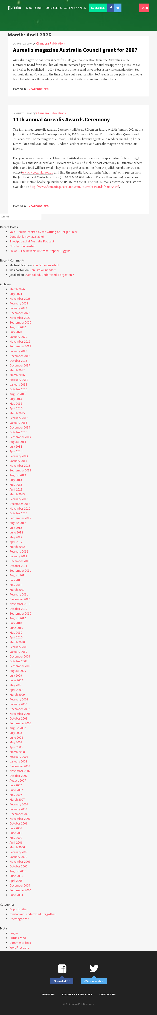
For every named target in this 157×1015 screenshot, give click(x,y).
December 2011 (20, 561)
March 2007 (17, 799)
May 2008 (16, 742)
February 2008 (19, 757)
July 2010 (16, 623)
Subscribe (98, 8)
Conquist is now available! (27, 236)
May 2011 (16, 585)
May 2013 (16, 485)
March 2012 (17, 547)
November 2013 (20, 466)
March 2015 (17, 413)
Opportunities (19, 909)
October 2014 (18, 432)
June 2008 (16, 737)
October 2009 (18, 661)
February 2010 (19, 647)
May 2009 (16, 685)
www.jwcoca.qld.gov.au (37, 172)
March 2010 (17, 642)
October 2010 (18, 609)
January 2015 (18, 423)
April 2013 (16, 489)
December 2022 (20, 313)
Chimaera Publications (51, 43)
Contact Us (107, 994)
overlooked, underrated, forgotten (33, 914)
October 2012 (18, 513)
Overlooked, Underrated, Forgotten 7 (49, 275)
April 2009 (16, 690)
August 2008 (18, 728)
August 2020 (18, 327)
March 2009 (17, 695)
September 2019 (20, 346)
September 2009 (20, 666)
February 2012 (19, 551)
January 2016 (18, 384)
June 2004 (16, 895)
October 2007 (18, 776)
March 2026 (17, 289)
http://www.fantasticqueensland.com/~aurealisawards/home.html (74, 187)
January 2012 (18, 556)
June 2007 (16, 790)
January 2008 (18, 761)
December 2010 (20, 599)
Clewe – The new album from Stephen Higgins (40, 251)
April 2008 (16, 747)
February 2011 (19, 594)
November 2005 (20, 861)
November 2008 (20, 714)
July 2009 (16, 675)
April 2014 (16, 451)
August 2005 (18, 871)
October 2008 (18, 718)
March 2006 (17, 847)
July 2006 (16, 828)
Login (144, 8)
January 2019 (18, 351)
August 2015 (18, 394)
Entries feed (18, 938)
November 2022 (20, 318)
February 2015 (19, 418)
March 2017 (17, 370)
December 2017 (20, 365)
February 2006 (19, 852)
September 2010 (20, 613)
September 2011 (20, 570)
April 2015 (16, 408)
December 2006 (20, 814)
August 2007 (18, 780)
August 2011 (18, 575)
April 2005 (16, 881)
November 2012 (20, 508)
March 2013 (17, 494)
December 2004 (20, 885)
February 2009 (19, 699)
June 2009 (16, 680)
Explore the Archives (77, 994)
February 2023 (19, 303)
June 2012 (16, 532)
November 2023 (20, 299)
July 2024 (16, 294)
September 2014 (20, 437)
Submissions (54, 8)
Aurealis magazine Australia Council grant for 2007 (75, 49)
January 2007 (18, 809)
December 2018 (20, 356)
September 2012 (20, 518)
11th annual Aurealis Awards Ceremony (61, 119)
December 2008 (20, 709)
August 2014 (18, 442)
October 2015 (18, 389)
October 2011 (18, 566)
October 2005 (18, 866)
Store (39, 8)
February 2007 (19, 804)
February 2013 (19, 499)
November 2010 (20, 604)
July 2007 (16, 785)
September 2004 (20, 890)
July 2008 (16, 733)
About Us (48, 994)
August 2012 (18, 523)
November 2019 (20, 341)
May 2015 (16, 403)
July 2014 (16, 446)
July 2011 (16, 580)
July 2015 (16, 399)
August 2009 (18, 671)
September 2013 (20, 470)
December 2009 (20, 656)
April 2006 (16, 842)
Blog (29, 8)
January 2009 (18, 704)
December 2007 (20, 766)
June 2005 (16, 876)
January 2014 (18, 461)
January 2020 (18, 337)
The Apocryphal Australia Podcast (32, 241)
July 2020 (16, 332)
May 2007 (16, 795)
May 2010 (16, 632)
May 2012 (16, 537)
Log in (14, 933)
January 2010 (18, 652)
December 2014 (20, 427)
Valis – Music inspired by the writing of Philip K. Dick (44, 232)
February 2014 (19, 456)
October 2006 (18, 823)
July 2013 (16, 480)
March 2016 (17, 375)
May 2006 (16, 838)
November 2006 (20, 819)
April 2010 (16, 637)
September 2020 (20, 322)
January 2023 (18, 308)
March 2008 (17, 752)
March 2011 (17, 590)
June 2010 (16, 628)
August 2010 (18, 618)
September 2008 (20, 723)
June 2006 (16, 833)
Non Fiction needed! (23, 246)
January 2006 (18, 857)
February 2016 (19, 380)
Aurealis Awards (75, 8)
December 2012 (20, 504)
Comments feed (20, 943)
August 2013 (18, 475)
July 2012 (16, 528)
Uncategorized (38, 89)
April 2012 (16, 542)
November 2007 (20, 771)
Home (16, 8)
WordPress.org (19, 947)
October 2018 (18, 361)
